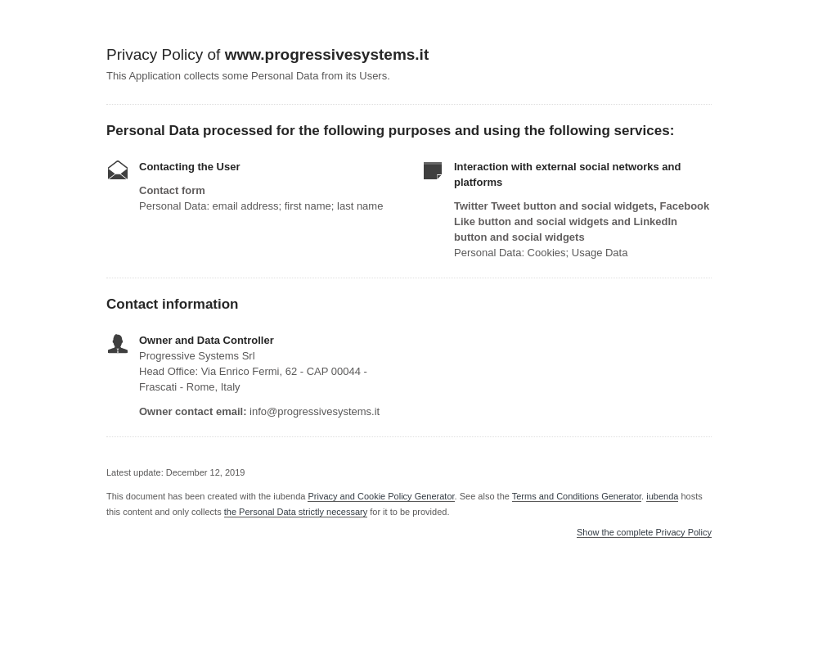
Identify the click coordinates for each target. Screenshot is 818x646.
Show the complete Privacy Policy (644, 532)
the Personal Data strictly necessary (295, 512)
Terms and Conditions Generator (576, 496)
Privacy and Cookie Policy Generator (381, 496)
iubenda (662, 496)
